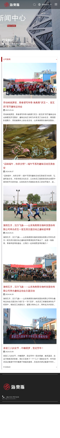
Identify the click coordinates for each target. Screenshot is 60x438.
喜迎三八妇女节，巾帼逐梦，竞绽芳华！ (23, 348)
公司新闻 (6, 59)
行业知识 (6, 367)
